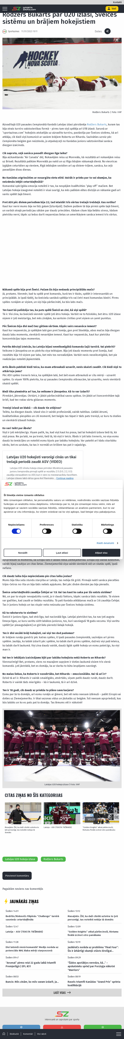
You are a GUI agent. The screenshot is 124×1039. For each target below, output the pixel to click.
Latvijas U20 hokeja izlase (20, 855)
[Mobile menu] (5, 9)
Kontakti (117, 2)
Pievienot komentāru (18, 872)
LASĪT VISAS (62, 990)
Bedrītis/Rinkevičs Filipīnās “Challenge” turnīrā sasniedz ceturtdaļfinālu (29, 915)
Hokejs (62, 1026)
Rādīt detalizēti (105, 543)
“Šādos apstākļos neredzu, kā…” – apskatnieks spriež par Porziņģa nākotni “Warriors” (91, 963)
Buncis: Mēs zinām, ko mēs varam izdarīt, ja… (32, 979)
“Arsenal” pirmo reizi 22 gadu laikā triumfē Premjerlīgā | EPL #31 (31, 961)
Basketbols (103, 1026)
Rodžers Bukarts (97, 124)
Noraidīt (22, 552)
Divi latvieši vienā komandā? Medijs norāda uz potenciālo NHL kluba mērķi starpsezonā (31, 946)
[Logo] (23, 8)
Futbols (21, 1026)
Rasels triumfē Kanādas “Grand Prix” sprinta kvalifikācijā (94, 981)
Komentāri (29, 1034)
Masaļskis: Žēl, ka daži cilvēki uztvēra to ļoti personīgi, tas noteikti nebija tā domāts (21, 828)
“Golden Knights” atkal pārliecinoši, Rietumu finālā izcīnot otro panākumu (99, 828)
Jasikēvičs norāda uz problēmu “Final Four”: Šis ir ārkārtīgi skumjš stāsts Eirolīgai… (93, 946)
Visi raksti (43, 1034)
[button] (115, 811)
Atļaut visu (101, 552)
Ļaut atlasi (62, 552)
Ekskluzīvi (14, 1034)
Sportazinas (13, 31)
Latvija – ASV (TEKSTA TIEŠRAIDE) (56, 827)
